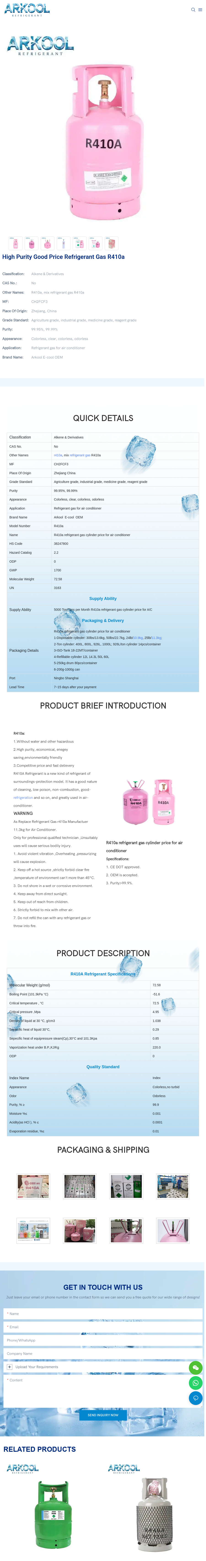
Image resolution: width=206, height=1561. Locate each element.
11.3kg (156, 638)
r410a (58, 455)
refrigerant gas (80, 455)
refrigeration (23, 798)
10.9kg (138, 638)
